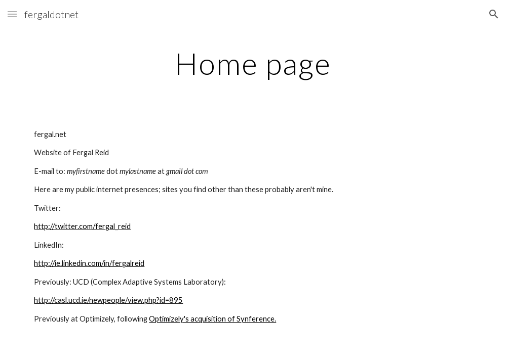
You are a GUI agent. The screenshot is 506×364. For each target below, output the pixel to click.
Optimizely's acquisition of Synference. (212, 318)
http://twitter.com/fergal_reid (82, 226)
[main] (253, 63)
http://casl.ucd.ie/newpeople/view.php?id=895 (108, 300)
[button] (12, 14)
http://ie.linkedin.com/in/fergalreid (89, 263)
